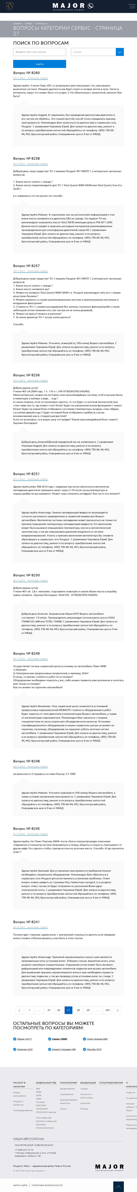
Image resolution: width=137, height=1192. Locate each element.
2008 (38, 1095)
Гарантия (85, 1103)
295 (107, 1010)
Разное (84, 1109)
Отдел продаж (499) (97, 1039)
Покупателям (68, 1083)
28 (78, 1010)
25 (48, 1010)
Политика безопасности (47, 1185)
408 (38, 1089)
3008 (38, 1092)
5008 (38, 1099)
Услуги (63, 1109)
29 (88, 1010)
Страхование (67, 1094)
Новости (130, 1092)
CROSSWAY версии (46, 1112)
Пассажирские (43, 1118)
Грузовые (41, 1124)
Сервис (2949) (59, 1039)
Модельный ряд (46, 1083)
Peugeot (17, 1166)
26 (58, 1010)
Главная (17, 24)
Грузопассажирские (46, 1121)
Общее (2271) (24, 1039)
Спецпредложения (23, 1110)
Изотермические (45, 1128)
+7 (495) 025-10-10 (24, 1150)
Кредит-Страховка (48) (64, 1049)
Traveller (40, 1102)
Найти (39, 64)
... (39, 1010)
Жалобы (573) (94, 1049)
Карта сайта (20, 1185)
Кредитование (67, 1089)
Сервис (28, 24)
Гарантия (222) (25, 1049)
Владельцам (88, 1083)
